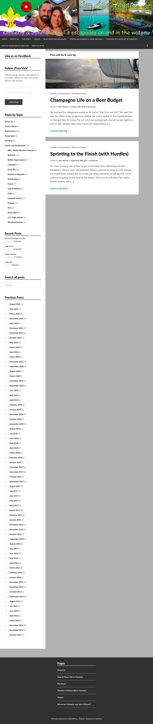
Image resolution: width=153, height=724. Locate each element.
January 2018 (15, 462)
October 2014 (16, 635)
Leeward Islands (14, 198)
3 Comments (15, 265)
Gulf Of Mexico (14, 188)
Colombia (12, 164)
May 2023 (14, 342)
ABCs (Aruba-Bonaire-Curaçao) (21, 150)
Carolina (98, 719)
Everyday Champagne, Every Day (15, 238)
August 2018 (15, 429)
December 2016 (16, 524)
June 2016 (14, 553)
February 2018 (16, 457)
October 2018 (16, 419)
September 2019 (17, 385)
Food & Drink (10, 126)
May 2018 (14, 443)
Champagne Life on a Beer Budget (86, 100)
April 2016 (14, 563)
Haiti (10, 193)
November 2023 (16, 333)
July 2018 (14, 433)
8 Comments (91, 107)
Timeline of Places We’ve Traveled (121, 39)
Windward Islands (79, 93)
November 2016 (16, 529)
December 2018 (16, 414)
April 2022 (14, 352)
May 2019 (14, 395)
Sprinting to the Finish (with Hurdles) (89, 154)
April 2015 (14, 615)
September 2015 (17, 596)
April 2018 (14, 448)
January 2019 (15, 409)
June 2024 (14, 323)
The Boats (26, 39)
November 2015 (16, 587)
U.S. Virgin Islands (15, 217)
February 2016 (16, 572)
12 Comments (17, 241)
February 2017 (16, 515)
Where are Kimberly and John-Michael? (74, 704)
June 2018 (14, 438)
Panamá (11, 203)
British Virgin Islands (16, 160)
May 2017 (14, 500)
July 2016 (14, 548)
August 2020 (15, 371)
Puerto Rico (13, 212)
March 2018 (15, 453)
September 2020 (17, 366)
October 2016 (16, 534)
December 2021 (16, 361)
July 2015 (14, 606)
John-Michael (63, 107)
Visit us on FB (38, 46)
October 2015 (16, 592)
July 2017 (14, 491)
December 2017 (16, 467)
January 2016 (15, 577)
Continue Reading (60, 131)
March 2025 (15, 314)
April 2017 (14, 505)
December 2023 (16, 328)
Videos (37, 39)
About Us (14, 39)
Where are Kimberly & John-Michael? (86, 39)
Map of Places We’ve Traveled (15, 46)
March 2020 (15, 376)
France (10, 184)
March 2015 (15, 620)
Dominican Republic (16, 174)
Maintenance (10, 131)
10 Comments (17, 249)
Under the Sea (9, 246)
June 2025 (14, 309)
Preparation (10, 136)
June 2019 (14, 390)
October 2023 (16, 337)
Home (4, 39)
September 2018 (17, 424)
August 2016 (15, 544)
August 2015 (15, 601)
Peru (10, 208)
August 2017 (15, 486)
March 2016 (15, 568)
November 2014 (16, 630)
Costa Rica (12, 169)
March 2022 (15, 357)
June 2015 (14, 611)
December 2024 (16, 318)
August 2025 (15, 304)
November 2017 (16, 472)
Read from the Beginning (55, 39)
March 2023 (15, 347)
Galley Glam (8, 262)
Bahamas (11, 155)
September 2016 (17, 539)
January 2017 (15, 520)
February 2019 (16, 405)
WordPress (72, 719)
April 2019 (14, 400)
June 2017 (14, 496)
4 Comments (93, 160)
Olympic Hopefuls (10, 254)
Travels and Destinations (60, 93)
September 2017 (17, 481)
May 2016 (14, 558)
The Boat (9, 140)
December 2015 (16, 582)
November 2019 (16, 381)
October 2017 (16, 476)
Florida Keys (13, 179)
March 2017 (15, 510)
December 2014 (16, 625)
